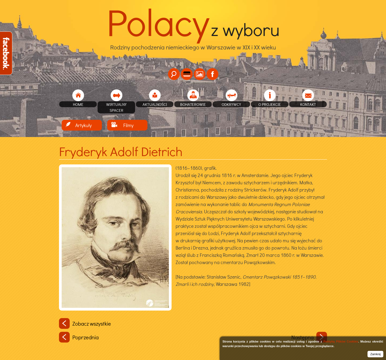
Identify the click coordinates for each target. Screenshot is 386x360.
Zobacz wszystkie (85, 323)
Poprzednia (79, 337)
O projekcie (269, 104)
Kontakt (308, 104)
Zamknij (375, 354)
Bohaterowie (193, 104)
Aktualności (155, 104)
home (78, 104)
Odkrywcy (231, 104)
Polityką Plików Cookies (340, 341)
